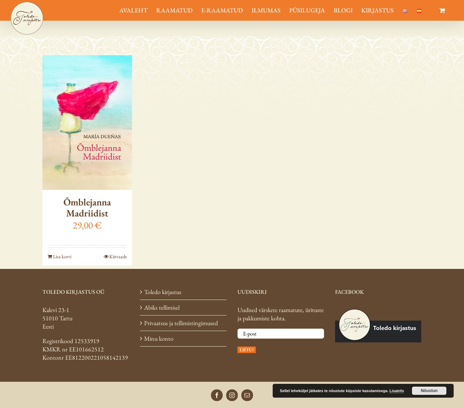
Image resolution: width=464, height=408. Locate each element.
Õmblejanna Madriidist (87, 207)
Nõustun (429, 390)
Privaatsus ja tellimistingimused (181, 323)
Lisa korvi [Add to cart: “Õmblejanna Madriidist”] (62, 256)
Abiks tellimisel (162, 307)
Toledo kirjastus (162, 292)
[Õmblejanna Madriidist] (87, 122)
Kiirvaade (118, 256)
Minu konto (158, 338)
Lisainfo (397, 391)
